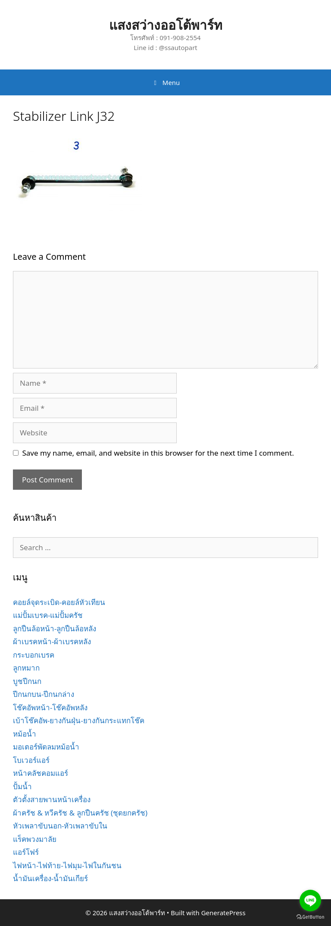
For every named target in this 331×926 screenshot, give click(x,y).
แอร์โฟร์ (26, 852)
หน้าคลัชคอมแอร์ (40, 773)
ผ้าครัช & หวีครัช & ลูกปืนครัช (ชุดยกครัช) (80, 813)
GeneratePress (223, 912)
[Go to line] (310, 900)
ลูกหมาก (26, 668)
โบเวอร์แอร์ (31, 760)
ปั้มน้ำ (22, 786)
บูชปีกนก (27, 681)
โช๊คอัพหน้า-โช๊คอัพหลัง (50, 707)
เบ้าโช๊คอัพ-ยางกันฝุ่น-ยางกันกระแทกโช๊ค (78, 720)
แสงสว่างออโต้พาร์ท (165, 25)
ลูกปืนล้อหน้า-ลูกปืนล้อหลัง (54, 628)
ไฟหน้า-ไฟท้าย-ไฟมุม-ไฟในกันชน (67, 865)
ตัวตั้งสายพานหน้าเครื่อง (52, 799)
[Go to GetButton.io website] (310, 917)
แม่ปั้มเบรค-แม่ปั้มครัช (48, 615)
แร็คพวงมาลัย (34, 839)
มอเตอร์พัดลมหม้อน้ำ (46, 747)
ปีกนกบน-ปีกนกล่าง (43, 694)
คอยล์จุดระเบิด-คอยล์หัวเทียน (59, 602)
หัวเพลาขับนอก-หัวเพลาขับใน (60, 826)
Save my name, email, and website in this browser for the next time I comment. (158, 453)
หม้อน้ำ (24, 734)
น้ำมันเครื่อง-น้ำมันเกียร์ (50, 878)
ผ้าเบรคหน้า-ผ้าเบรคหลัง (52, 641)
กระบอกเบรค (33, 655)
